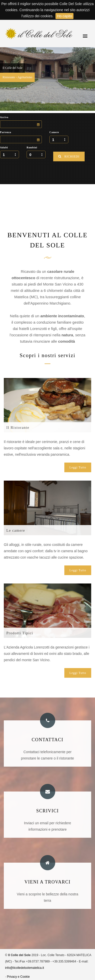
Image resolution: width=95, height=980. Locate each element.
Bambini (32, 147)
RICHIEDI (69, 156)
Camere (54, 132)
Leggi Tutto (77, 467)
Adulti (4, 147)
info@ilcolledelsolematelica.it (24, 968)
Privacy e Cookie (18, 976)
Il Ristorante (17, 427)
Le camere (15, 530)
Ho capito (64, 16)
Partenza (5, 132)
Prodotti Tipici (19, 633)
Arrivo (4, 117)
